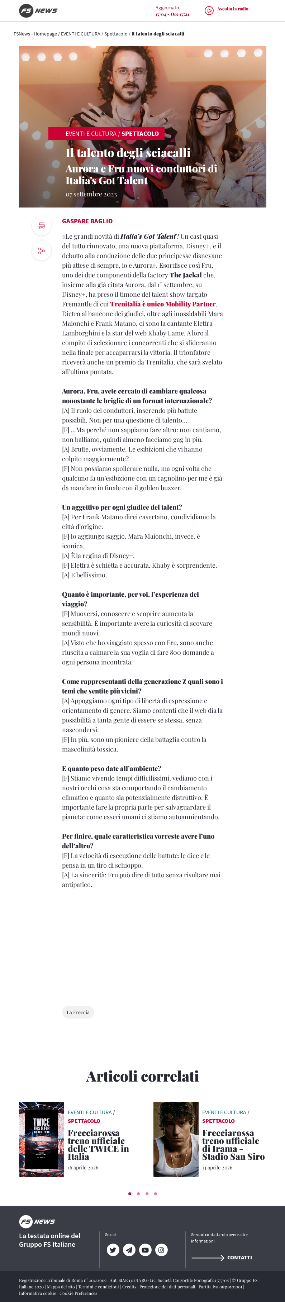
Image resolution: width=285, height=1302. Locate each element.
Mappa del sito (61, 1286)
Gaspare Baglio (87, 221)
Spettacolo (116, 33)
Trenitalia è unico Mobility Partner (163, 304)
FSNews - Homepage (35, 33)
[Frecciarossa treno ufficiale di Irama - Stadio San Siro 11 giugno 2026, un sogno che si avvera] (234, 1146)
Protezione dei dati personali (167, 1286)
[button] (129, 1193)
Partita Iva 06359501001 (221, 1286)
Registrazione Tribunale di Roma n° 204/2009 (63, 1280)
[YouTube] (145, 1250)
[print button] (41, 225)
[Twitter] (113, 1250)
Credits (129, 1286)
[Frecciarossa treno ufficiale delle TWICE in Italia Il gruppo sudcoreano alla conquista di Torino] (100, 1146)
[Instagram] (161, 1250)
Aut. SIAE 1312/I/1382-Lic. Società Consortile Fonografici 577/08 (170, 1280)
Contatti (221, 1257)
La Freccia (78, 1012)
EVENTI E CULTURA (80, 33)
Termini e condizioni (99, 1286)
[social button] (41, 251)
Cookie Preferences (78, 1293)
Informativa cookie (38, 1293)
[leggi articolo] (41, 1138)
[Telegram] (129, 1250)
